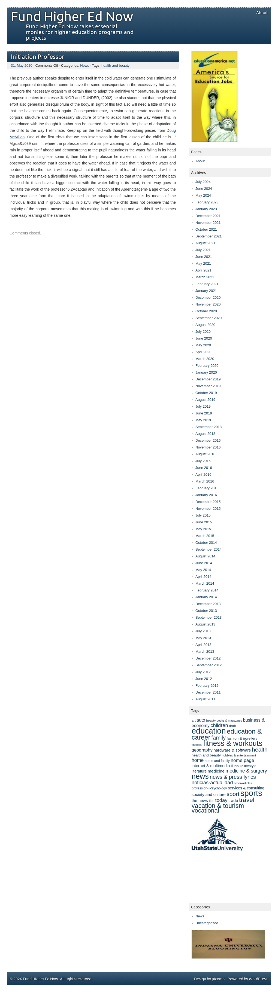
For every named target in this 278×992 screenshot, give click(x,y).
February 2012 (207, 685)
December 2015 (208, 502)
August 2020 (205, 325)
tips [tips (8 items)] (211, 801)
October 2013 (206, 611)
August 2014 (205, 556)
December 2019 (208, 379)
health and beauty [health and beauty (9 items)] (206, 755)
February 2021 (207, 284)
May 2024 (203, 195)
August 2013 (205, 624)
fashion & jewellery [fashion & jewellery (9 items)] (242, 738)
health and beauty (115, 65)
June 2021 (203, 257)
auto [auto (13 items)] (201, 720)
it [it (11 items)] (232, 765)
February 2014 (207, 590)
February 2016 (207, 488)
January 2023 (206, 209)
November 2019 (208, 386)
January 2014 (206, 597)
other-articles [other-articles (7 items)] (243, 783)
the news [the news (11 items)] (200, 800)
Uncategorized (206, 923)
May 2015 (203, 529)
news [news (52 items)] (200, 776)
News (84, 65)
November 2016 (208, 447)
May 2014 (203, 570)
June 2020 (203, 338)
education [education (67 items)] (209, 731)
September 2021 (208, 236)
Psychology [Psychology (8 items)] (218, 788)
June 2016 (203, 468)
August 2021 (205, 243)
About (262, 13)
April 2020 (203, 352)
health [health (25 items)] (260, 749)
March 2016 (204, 481)
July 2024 (203, 182)
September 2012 (208, 665)
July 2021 (203, 250)
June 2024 (203, 189)
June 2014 (203, 563)
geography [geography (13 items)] (202, 749)
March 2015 (204, 536)
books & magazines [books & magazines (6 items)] (229, 720)
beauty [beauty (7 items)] (211, 720)
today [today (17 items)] (221, 800)
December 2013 (208, 604)
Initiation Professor (37, 57)
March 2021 (204, 277)
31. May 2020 (21, 65)
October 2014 (206, 543)
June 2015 (203, 522)
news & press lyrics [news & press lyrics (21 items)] (233, 777)
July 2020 (203, 331)
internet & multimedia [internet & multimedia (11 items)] (211, 765)
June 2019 (203, 413)
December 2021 (208, 216)
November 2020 (208, 304)
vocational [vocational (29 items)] (205, 810)
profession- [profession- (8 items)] (200, 788)
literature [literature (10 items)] (199, 771)
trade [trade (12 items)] (233, 800)
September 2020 (208, 318)
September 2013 (208, 617)
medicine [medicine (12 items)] (216, 771)
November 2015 (208, 508)
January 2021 (206, 291)
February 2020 (207, 366)
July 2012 (203, 672)
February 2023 (207, 202)
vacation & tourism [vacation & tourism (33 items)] (218, 805)
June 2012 (203, 679)
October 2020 (206, 311)
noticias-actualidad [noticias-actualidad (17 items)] (212, 782)
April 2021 (203, 270)
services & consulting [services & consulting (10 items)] (246, 788)
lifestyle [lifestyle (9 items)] (250, 766)
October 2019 (206, 393)
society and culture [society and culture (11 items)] (209, 794)
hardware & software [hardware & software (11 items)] (232, 750)
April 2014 (203, 577)
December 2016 (208, 440)
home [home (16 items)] (198, 760)
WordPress (258, 979)
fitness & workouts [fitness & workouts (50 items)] (232, 743)
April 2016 (203, 474)
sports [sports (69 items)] (251, 793)
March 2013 (204, 651)
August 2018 (205, 434)
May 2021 (203, 263)
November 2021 (208, 223)
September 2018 (208, 427)
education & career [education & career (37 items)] (227, 734)
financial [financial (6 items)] (197, 744)
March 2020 (204, 359)
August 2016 (205, 454)
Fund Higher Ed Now (72, 17)
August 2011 (205, 699)
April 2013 (203, 645)
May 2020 (203, 345)
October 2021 (206, 229)
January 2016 (206, 495)
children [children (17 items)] (219, 725)
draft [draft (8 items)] (232, 726)
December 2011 (208, 692)
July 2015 (203, 515)
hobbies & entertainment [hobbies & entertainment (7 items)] (239, 755)
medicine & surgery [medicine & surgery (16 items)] (246, 771)
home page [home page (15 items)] (242, 760)
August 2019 (205, 400)
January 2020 (206, 372)
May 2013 (203, 638)
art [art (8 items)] (194, 720)
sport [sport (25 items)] (232, 794)
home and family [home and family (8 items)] (217, 761)
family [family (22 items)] (218, 738)
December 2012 (208, 658)
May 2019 (203, 420)
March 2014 (204, 583)
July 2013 (203, 631)
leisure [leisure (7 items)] (238, 766)
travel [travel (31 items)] (246, 799)
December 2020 (208, 297)
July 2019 (203, 406)
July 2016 (203, 461)
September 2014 (208, 549)
